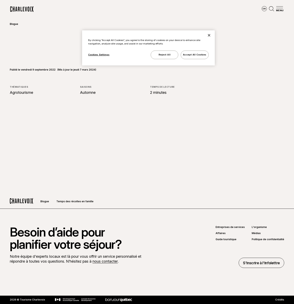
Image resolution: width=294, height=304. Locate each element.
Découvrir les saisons (132, 9)
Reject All (165, 54)
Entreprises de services (230, 227)
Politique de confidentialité (268, 239)
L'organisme (259, 227)
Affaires (221, 233)
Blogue (14, 24)
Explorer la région (94, 9)
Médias (256, 233)
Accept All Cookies (194, 54)
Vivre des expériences (172, 9)
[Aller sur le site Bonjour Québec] (118, 300)
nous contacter (105, 261)
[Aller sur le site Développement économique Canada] (75, 299)
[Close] (209, 35)
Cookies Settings (98, 54)
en (264, 9)
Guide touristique (226, 239)
